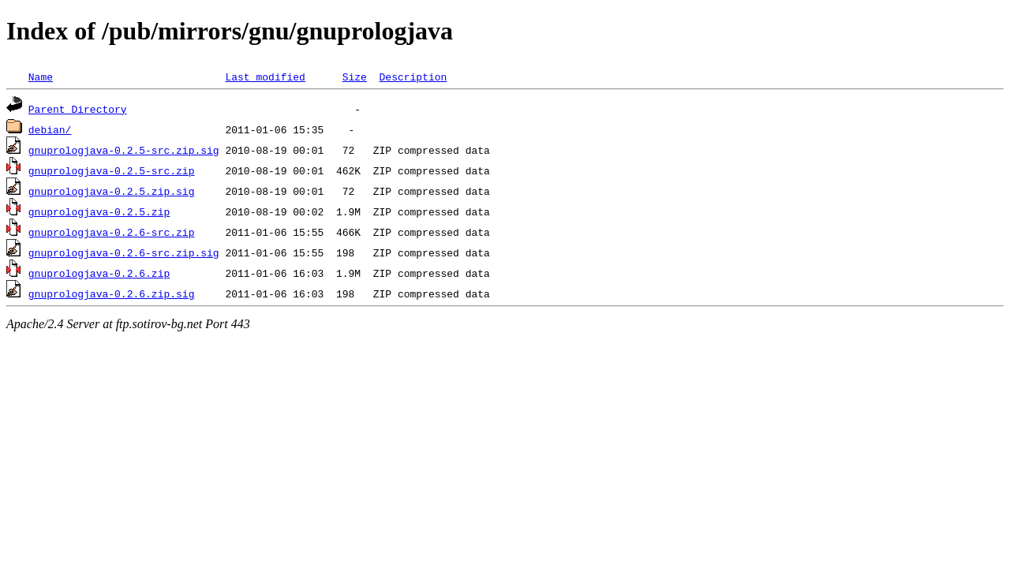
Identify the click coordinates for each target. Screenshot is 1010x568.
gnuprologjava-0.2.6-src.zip (111, 232)
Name (40, 76)
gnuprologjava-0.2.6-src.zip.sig (123, 252)
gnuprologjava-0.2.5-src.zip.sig (123, 150)
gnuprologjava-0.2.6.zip (99, 273)
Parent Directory (77, 109)
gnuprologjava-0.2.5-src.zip (111, 170)
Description (413, 76)
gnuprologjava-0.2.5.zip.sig (111, 191)
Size (354, 76)
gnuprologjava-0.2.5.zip (99, 211)
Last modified (265, 76)
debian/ (50, 129)
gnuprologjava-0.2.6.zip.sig (111, 293)
